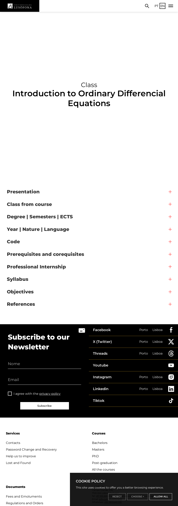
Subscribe (44, 406)
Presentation (23, 192)
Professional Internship (36, 267)
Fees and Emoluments (24, 496)
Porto (143, 330)
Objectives (20, 292)
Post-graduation (104, 463)
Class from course (29, 204)
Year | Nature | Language (38, 229)
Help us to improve (21, 456)
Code (13, 241)
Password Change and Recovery (31, 449)
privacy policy (50, 394)
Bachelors (99, 443)
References (21, 304)
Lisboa (157, 330)
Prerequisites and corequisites (45, 254)
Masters (98, 449)
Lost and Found (18, 463)
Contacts (13, 443)
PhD (95, 456)
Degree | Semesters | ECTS (40, 216)
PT (157, 6)
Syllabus (17, 279)
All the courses (103, 469)
